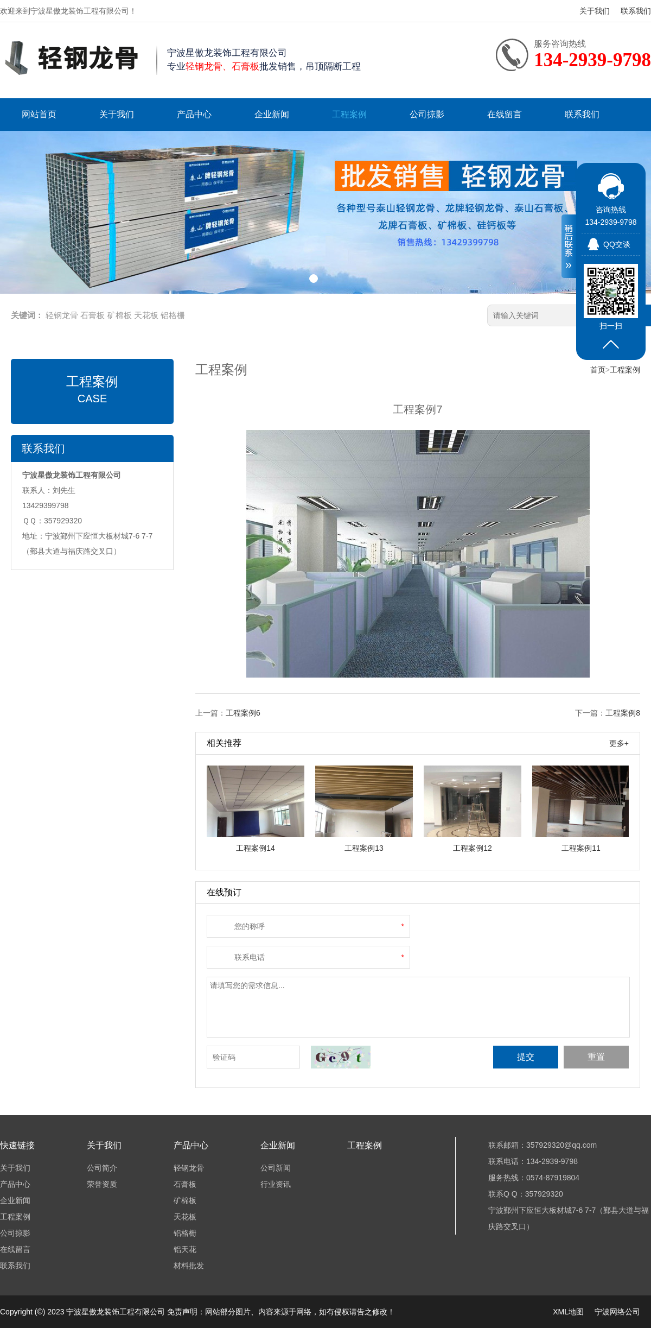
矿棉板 (119, 315)
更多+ (619, 743)
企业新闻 (271, 114)
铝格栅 (173, 315)
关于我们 (594, 11)
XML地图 (568, 1311)
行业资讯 (275, 1184)
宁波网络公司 (617, 1311)
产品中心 (194, 114)
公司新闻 (275, 1167)
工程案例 (349, 114)
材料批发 (189, 1265)
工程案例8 (622, 713)
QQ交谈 (616, 244)
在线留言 (504, 114)
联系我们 (636, 11)
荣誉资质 (102, 1184)
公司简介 (102, 1167)
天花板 (146, 315)
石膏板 (92, 315)
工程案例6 (243, 713)
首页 (597, 369)
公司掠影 (427, 114)
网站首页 (39, 114)
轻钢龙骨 (62, 315)
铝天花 (185, 1249)
